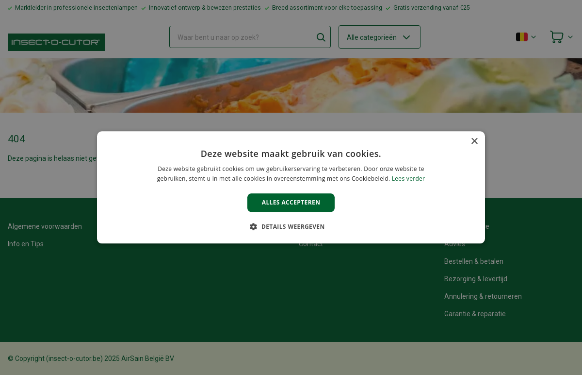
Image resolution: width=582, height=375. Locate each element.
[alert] (291, 187)
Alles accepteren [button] (291, 202)
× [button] (474, 141)
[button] (290, 227)
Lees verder (408, 179)
